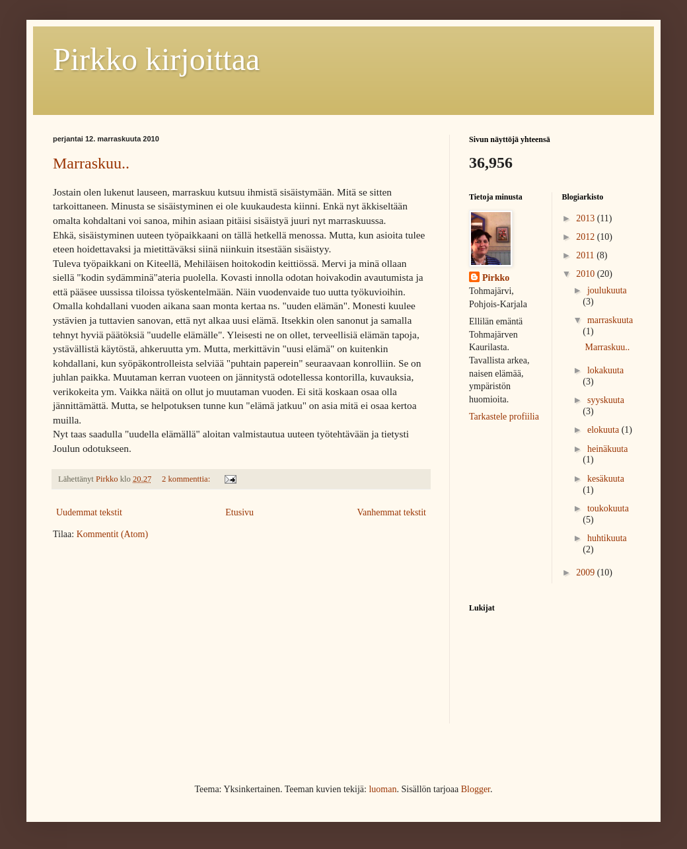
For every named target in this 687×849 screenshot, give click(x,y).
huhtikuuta (607, 538)
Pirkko (495, 278)
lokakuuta (605, 370)
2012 (586, 237)
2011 (586, 255)
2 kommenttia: (187, 479)
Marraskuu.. (91, 163)
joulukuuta (607, 290)
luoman (382, 789)
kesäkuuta (605, 479)
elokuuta (604, 430)
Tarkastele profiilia (504, 417)
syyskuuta (605, 400)
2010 (586, 274)
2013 (586, 218)
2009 (586, 572)
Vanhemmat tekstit (391, 512)
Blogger (475, 789)
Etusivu (239, 512)
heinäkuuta (607, 449)
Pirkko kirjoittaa (156, 59)
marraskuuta (610, 320)
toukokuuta (608, 508)
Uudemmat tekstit (89, 512)
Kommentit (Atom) (113, 534)
